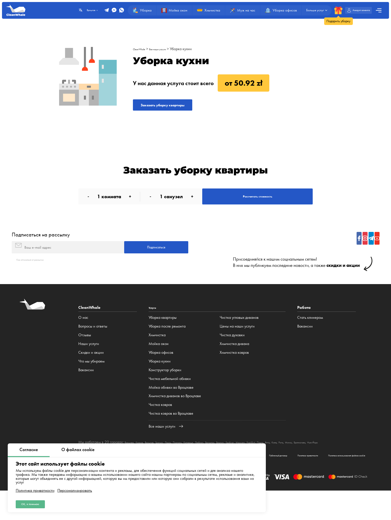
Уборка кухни (198, 48)
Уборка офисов (161, 373)
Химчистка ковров (234, 373)
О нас (83, 338)
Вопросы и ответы (92, 347)
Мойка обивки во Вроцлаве (171, 408)
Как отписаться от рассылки (39, 280)
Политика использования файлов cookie (333, 483)
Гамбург (280, 463)
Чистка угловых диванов (239, 338)
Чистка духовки (232, 355)
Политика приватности (35, 487)
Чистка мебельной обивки (170, 399)
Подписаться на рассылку (41, 249)
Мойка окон (159, 364)
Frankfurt (311, 463)
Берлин (266, 463)
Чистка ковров (160, 425)
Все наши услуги (169, 48)
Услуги (155, 328)
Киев (345, 463)
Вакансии (86, 390)
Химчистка (157, 355)
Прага (325, 463)
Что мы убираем (91, 382)
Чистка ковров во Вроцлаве (171, 434)
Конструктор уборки (165, 390)
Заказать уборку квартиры (179, 108)
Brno (335, 463)
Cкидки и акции (91, 373)
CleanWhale (142, 48)
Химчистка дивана (234, 364)
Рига (354, 463)
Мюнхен (295, 463)
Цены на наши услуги (237, 347)
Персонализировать (74, 487)
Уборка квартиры (163, 338)
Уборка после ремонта (167, 347)
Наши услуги (88, 364)
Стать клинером (310, 338)
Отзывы (84, 355)
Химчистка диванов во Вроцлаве (175, 417)
